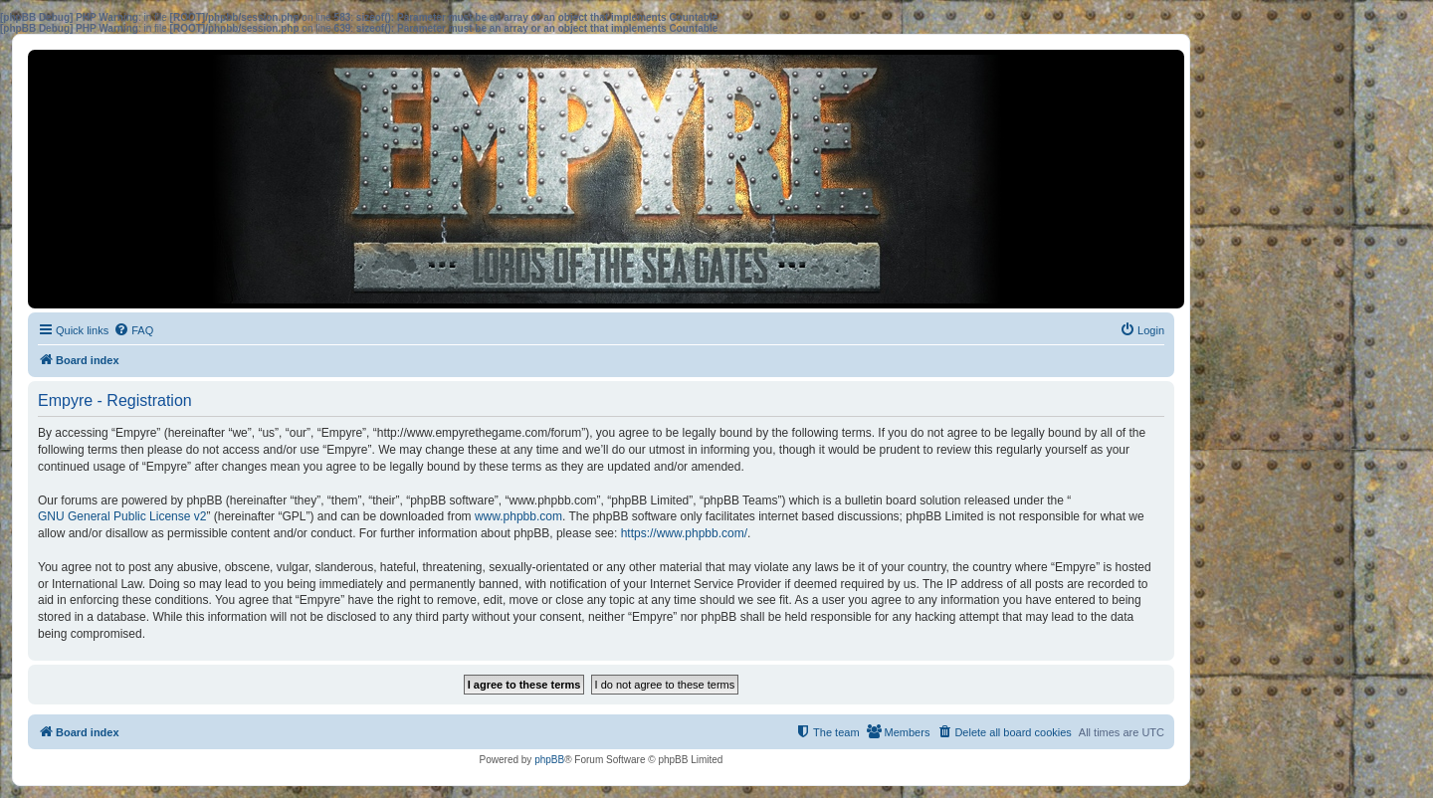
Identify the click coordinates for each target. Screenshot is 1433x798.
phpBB (549, 759)
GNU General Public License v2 (122, 516)
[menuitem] (133, 330)
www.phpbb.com (518, 516)
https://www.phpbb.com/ (684, 533)
